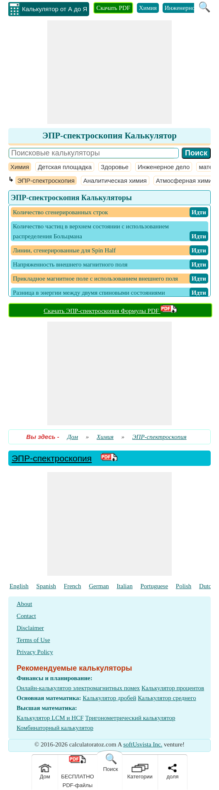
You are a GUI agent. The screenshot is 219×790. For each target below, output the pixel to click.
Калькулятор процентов (172, 688)
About (24, 604)
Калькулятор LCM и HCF (50, 718)
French (72, 586)
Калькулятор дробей (109, 698)
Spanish (46, 586)
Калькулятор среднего (167, 698)
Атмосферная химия (185, 180)
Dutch (206, 586)
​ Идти (199, 212)
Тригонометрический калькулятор (130, 718)
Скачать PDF (113, 8)
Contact (26, 616)
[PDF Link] (109, 458)
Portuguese (154, 586)
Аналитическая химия (115, 180)
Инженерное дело (188, 8)
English (19, 586)
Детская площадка (65, 166)
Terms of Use (33, 640)
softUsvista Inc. (142, 744)
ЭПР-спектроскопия (46, 180)
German (99, 586)
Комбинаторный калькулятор (55, 728)
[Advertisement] (109, 72)
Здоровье (115, 166)
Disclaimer (30, 628)
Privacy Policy (35, 652)
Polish (184, 586)
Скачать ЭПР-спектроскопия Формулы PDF (110, 311)
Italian (124, 586)
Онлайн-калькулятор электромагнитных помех (78, 688)
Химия (148, 8)
